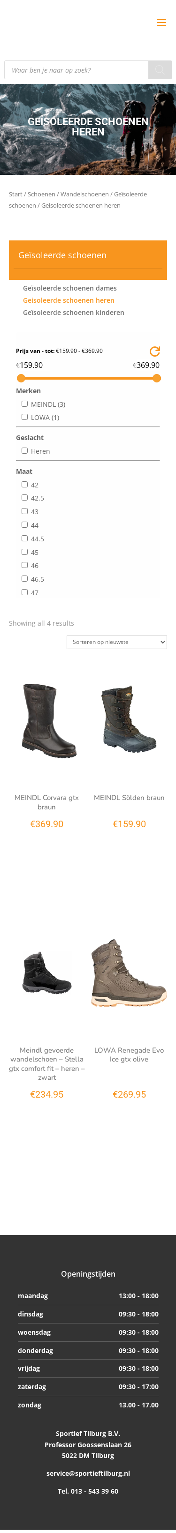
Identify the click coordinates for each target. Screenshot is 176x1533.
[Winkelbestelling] (117, 642)
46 (34, 565)
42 (34, 484)
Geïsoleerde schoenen (62, 255)
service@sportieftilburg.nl (88, 1473)
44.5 (37, 538)
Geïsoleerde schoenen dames (70, 288)
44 (34, 525)
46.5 (37, 579)
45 (34, 552)
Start (16, 194)
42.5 (37, 498)
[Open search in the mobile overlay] (87, 69)
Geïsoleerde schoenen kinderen (73, 312)
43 (34, 511)
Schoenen (41, 194)
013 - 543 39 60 (93, 1491)
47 (34, 592)
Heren (40, 451)
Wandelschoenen (85, 194)
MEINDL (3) (48, 404)
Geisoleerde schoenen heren (69, 300)
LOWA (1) (45, 417)
